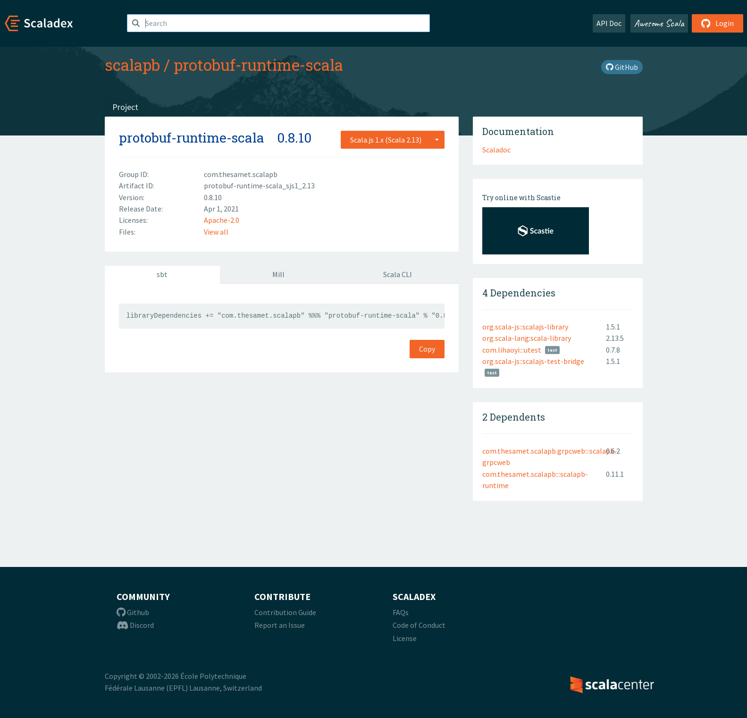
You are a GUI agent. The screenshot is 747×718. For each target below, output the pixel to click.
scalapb (132, 64)
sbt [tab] (162, 274)
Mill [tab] (278, 274)
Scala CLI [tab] (397, 274)
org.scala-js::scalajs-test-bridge (533, 361)
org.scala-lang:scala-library (526, 338)
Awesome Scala (659, 23)
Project (125, 106)
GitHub (622, 67)
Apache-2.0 (221, 220)
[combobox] (393, 140)
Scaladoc (496, 149)
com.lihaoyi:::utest (511, 350)
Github (133, 612)
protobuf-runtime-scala (258, 64)
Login (717, 23)
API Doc (608, 23)
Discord (135, 625)
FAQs (401, 612)
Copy (427, 349)
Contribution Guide (285, 612)
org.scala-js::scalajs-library (525, 326)
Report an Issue (279, 625)
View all (216, 232)
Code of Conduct (419, 625)
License (405, 638)
